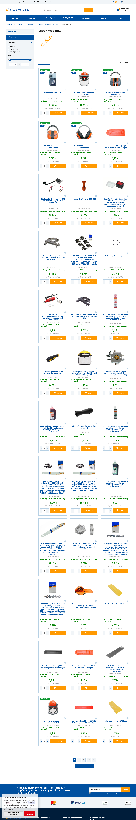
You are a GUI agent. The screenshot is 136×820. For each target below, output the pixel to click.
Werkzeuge (86, 18)
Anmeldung (126, 2)
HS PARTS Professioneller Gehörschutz (115, 93)
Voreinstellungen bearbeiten (13, 813)
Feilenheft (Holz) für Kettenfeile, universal (84, 427)
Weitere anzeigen (84, 766)
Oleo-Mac (30, 24)
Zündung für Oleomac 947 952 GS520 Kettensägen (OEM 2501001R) (53, 200)
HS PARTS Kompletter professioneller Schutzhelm (53, 722)
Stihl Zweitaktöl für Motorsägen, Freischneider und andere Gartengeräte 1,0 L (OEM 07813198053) (115, 484)
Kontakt (52, 2)
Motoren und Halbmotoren (50, 18)
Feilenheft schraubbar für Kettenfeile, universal (53, 372)
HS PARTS (37, 2)
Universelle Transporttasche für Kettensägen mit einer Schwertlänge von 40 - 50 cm (84, 605)
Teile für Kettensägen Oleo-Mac (48, 24)
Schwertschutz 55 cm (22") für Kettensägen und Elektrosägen (84, 722)
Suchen (88, 10)
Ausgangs (44, 62)
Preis (10, 56)
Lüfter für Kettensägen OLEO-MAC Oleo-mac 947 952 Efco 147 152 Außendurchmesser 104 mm (84, 546)
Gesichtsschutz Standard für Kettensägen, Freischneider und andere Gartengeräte (84, 373)
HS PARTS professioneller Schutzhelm (84, 93)
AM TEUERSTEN (78, 62)
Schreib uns (26, 2)
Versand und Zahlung (13, 2)
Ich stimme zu (29, 813)
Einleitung (9, 24)
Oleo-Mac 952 (66, 24)
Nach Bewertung (107, 62)
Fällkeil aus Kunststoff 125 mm (115, 721)
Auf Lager (13, 52)
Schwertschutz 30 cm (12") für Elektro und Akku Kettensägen (115, 147)
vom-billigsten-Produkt (61, 62)
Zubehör (103, 18)
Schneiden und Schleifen (68, 18)
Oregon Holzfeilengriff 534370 (84, 199)
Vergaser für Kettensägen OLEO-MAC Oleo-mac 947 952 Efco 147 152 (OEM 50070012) (115, 373)
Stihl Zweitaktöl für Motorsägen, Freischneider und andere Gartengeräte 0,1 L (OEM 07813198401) (115, 317)
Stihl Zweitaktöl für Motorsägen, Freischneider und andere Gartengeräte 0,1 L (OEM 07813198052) (115, 429)
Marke (45, 2)
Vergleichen (65, 90)
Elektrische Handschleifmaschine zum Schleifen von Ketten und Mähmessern (52, 317)
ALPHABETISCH (92, 62)
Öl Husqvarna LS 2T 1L (52, 93)
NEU (121, 18)
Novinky (12, 49)
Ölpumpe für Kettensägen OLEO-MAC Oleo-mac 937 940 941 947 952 (84, 316)
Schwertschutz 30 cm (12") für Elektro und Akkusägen (84, 667)
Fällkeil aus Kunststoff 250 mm (115, 604)
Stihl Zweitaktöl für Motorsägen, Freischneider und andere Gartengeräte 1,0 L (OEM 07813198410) (52, 429)
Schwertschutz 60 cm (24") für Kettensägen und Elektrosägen (52, 667)
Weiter (94, 760)
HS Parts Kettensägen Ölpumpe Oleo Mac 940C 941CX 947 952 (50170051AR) (52, 257)
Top (11, 47)
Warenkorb (124, 10)
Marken (15, 18)
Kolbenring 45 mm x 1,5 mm (115, 256)
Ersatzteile (32, 18)
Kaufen (59, 113)
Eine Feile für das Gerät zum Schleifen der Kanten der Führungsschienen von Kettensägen (115, 668)
